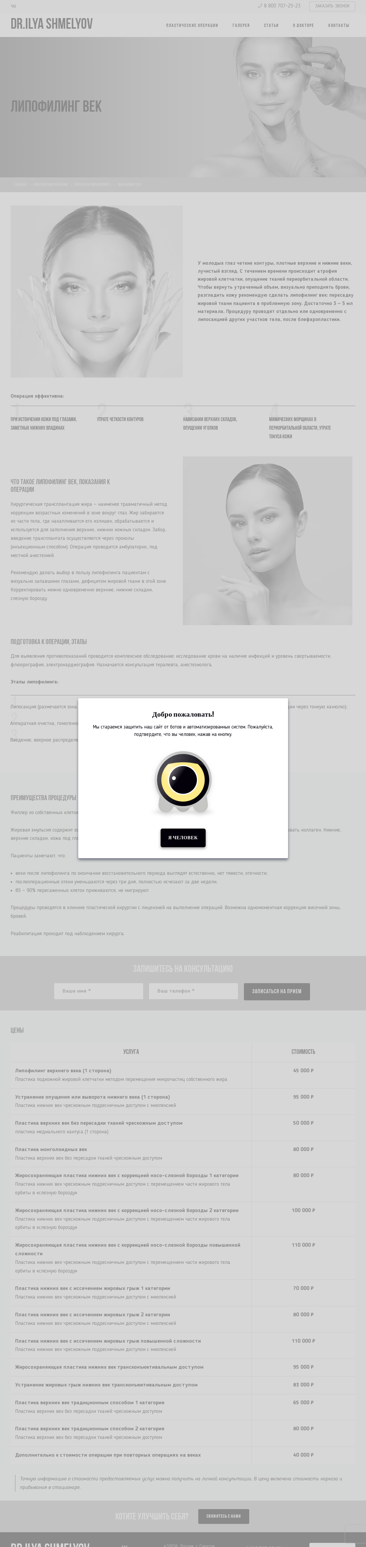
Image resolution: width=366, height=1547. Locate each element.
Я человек (183, 838)
